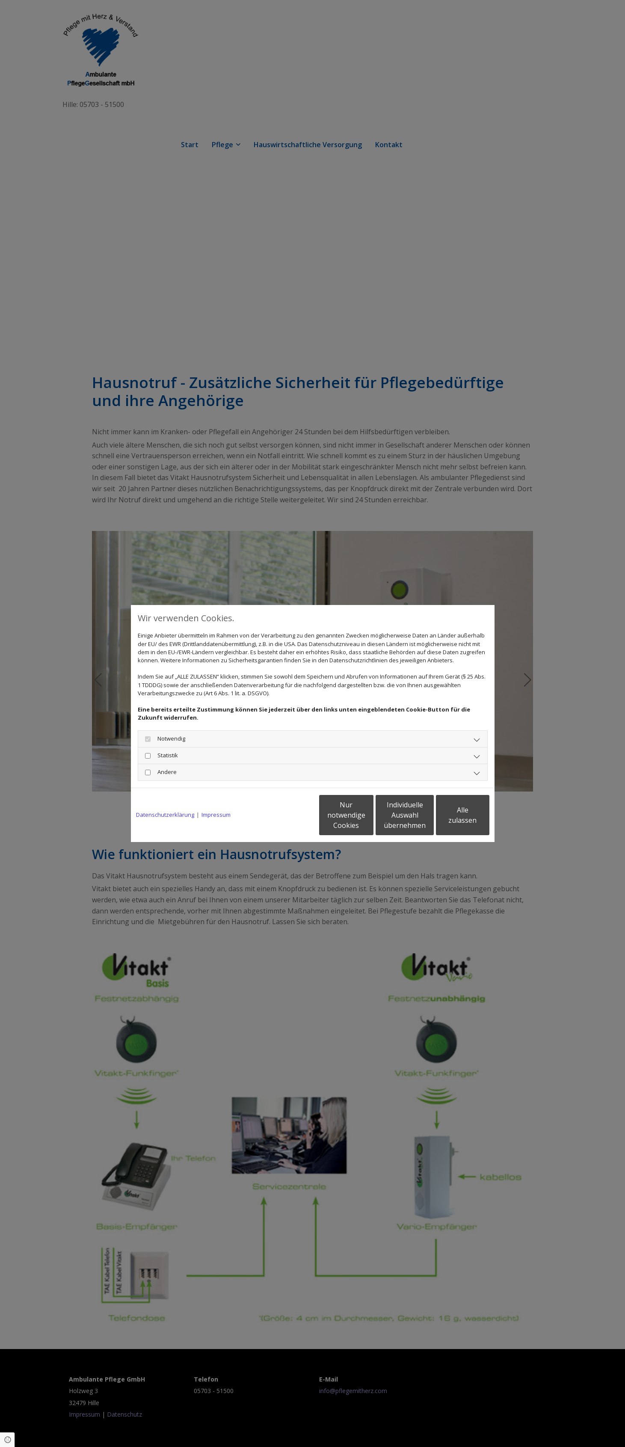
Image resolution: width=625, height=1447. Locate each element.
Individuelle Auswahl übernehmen (368, 815)
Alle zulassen (450, 815)
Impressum (216, 814)
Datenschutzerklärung (165, 814)
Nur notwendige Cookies (287, 815)
